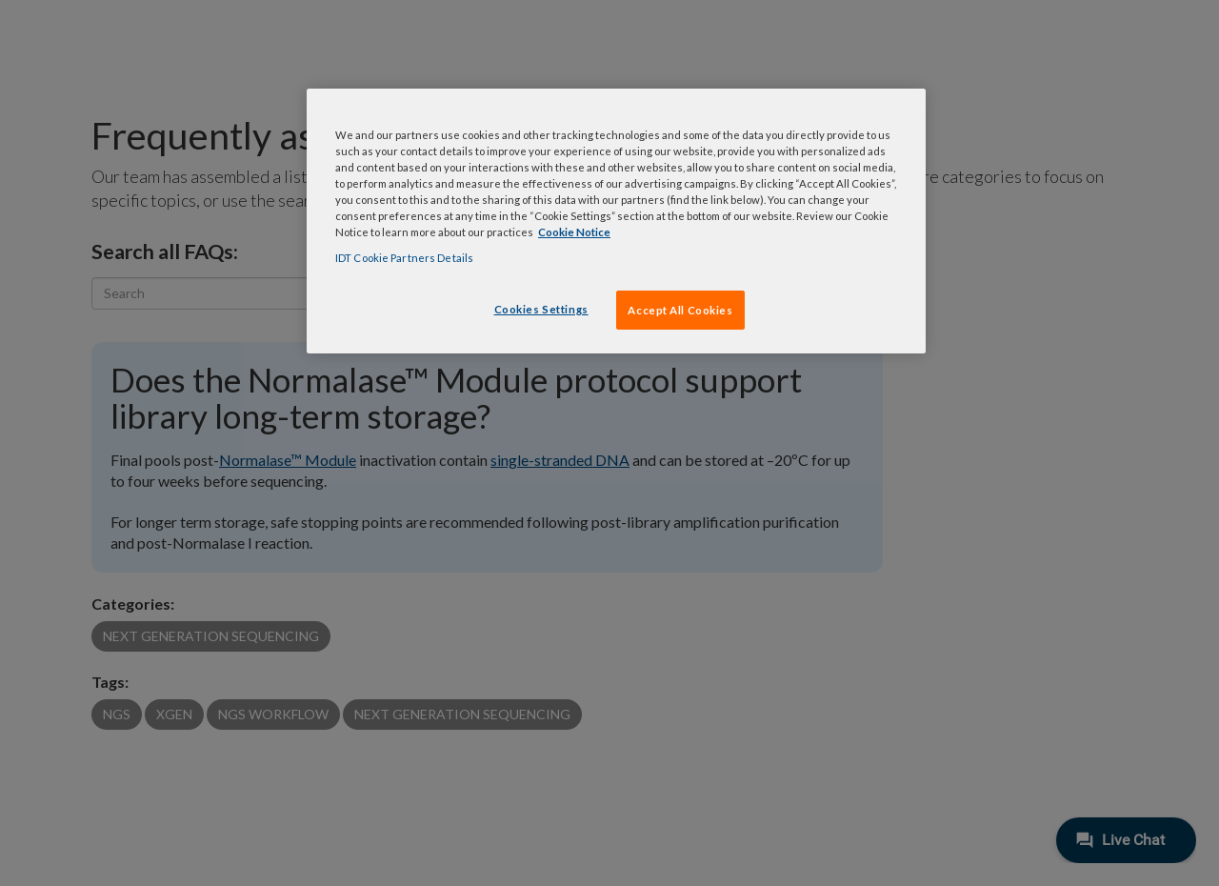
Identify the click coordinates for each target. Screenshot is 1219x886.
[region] (616, 221)
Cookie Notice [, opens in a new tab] (574, 232)
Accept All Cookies (680, 310)
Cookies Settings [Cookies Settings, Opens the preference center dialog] (541, 309)
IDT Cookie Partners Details (404, 258)
